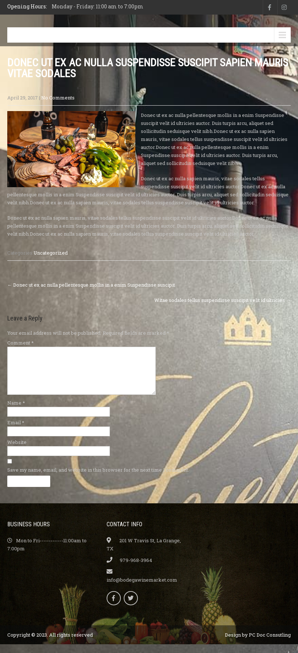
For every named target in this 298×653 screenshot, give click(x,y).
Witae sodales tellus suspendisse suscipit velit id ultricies (222, 300)
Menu (24, 35)
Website (17, 451)
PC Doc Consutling (270, 643)
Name (16, 411)
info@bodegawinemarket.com (142, 588)
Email (15, 431)
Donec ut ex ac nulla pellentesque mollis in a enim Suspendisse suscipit (91, 285)
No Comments (58, 97)
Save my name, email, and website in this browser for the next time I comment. (98, 478)
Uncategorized (50, 252)
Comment (20, 342)
